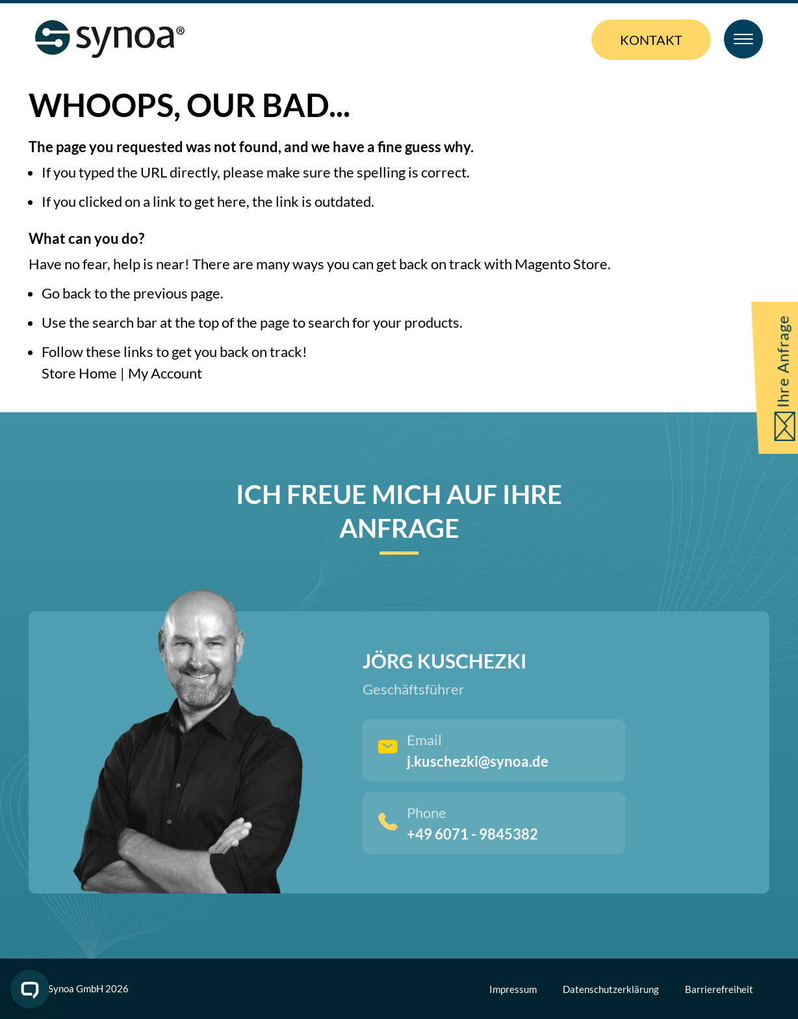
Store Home (79, 373)
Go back (67, 293)
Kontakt (651, 39)
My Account (165, 373)
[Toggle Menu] (743, 39)
